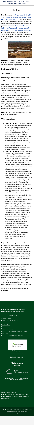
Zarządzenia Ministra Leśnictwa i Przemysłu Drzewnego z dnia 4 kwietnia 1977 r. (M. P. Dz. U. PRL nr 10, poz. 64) (16, 28)
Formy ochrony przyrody (24, 1)
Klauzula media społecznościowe (11, 327)
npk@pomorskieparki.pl (12, 320)
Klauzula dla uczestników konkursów (12, 335)
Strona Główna (7, 1)
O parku (14, 1)
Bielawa (24, 4)
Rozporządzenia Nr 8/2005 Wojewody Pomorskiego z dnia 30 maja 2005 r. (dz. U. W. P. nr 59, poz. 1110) (16, 17)
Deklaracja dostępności (17, 357)
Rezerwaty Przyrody (14, 4)
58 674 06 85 (7, 318)
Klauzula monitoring (7, 329)
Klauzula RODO (5, 324)
